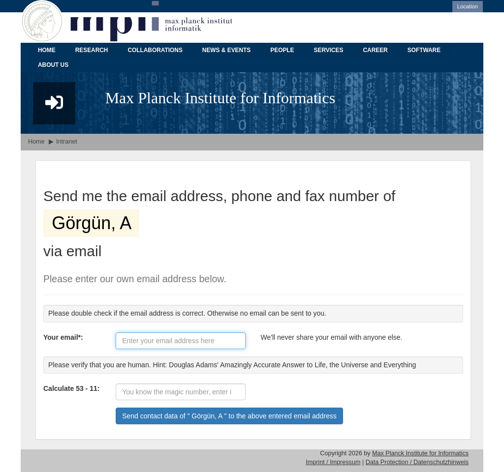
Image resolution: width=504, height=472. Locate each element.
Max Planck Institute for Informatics (420, 453)
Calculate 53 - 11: (71, 388)
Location (467, 6)
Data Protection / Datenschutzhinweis (417, 462)
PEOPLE (282, 50)
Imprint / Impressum (333, 462)
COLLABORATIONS (154, 50)
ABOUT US (53, 64)
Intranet (66, 141)
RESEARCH (91, 50)
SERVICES (329, 50)
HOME (47, 50)
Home (36, 141)
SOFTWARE (424, 50)
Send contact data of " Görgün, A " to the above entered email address (229, 416)
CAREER (375, 50)
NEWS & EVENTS (226, 50)
